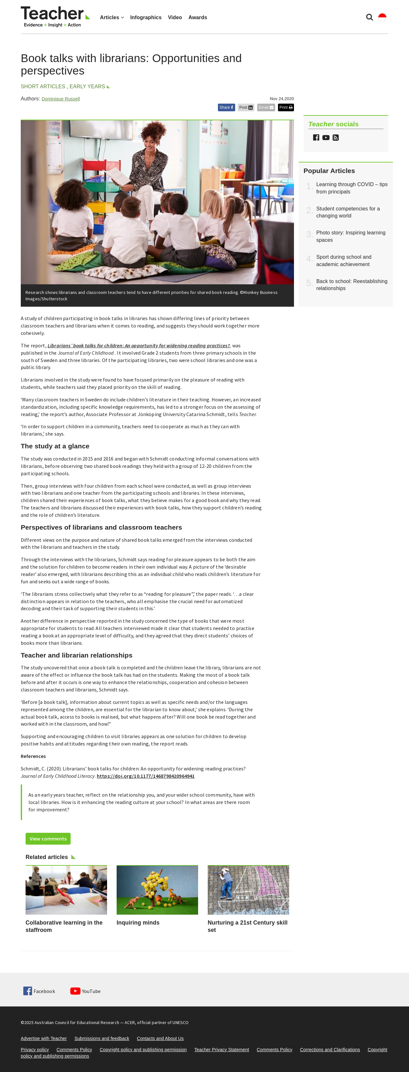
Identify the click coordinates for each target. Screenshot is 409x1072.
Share (227, 107)
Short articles (43, 86)
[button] (335, 138)
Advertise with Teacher (44, 1038)
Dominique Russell (61, 98)
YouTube (85, 991)
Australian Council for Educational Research (77, 1022)
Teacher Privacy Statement (221, 1049)
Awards (198, 17)
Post (246, 107)
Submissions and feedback (101, 1038)
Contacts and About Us (160, 1038)
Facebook (39, 991)
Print (286, 107)
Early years (87, 86)
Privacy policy (35, 1049)
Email (266, 107)
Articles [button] (112, 17)
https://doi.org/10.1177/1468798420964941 (146, 776)
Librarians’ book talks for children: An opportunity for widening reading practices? (139, 345)
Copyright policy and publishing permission (143, 1049)
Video (175, 17)
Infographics (146, 17)
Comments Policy (74, 1049)
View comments (48, 838)
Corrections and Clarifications (330, 1049)
